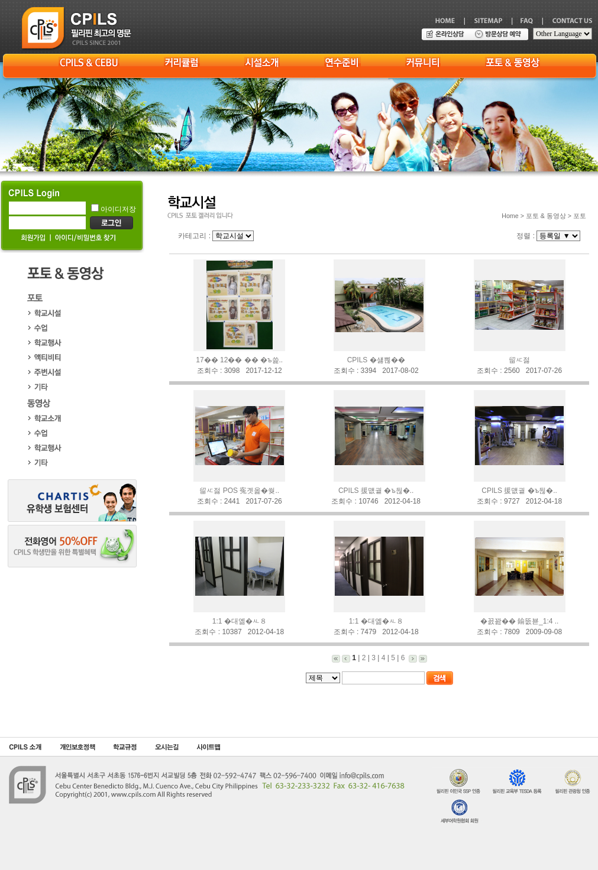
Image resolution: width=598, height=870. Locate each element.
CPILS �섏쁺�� (376, 360)
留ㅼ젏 (519, 360)
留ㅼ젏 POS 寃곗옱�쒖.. (239, 490)
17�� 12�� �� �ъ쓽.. (239, 360)
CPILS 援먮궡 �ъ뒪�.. (376, 490)
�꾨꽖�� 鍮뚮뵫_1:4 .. (519, 621)
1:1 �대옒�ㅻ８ (239, 621)
